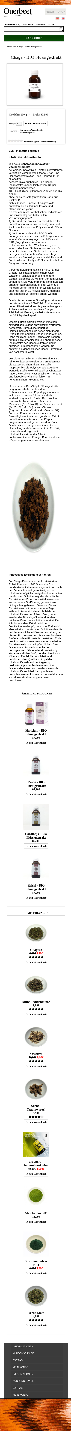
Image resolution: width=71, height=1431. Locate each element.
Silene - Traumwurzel (36, 1107)
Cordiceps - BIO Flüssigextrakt (36, 835)
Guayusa (36, 950)
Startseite (11, 46)
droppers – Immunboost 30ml (36, 1163)
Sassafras (36, 1054)
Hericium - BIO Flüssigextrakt (36, 732)
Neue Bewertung (48, 141)
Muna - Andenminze (36, 1002)
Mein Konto (27, 24)
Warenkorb (41, 24)
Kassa (51, 24)
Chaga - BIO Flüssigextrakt (29, 46)
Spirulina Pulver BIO (36, 1263)
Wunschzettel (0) (12, 24)
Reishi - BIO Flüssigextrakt (36, 784)
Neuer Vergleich (27, 132)
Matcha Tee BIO (36, 1213)
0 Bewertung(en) (31, 141)
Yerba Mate (36, 1313)
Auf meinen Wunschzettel (31, 130)
